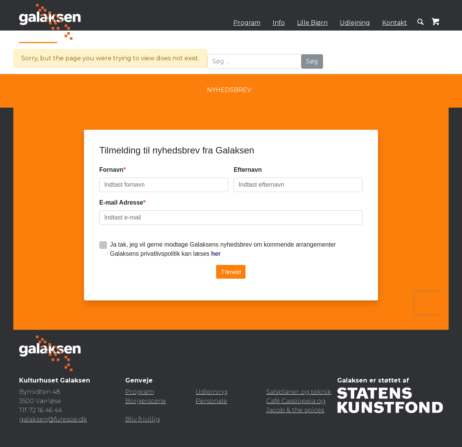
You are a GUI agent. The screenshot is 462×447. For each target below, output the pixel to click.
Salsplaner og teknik (298, 391)
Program (246, 22)
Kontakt (394, 22)
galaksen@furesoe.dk (53, 419)
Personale (211, 401)
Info (279, 22)
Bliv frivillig (142, 419)
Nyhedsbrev (229, 90)
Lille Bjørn (312, 22)
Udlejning (355, 22)
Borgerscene (145, 401)
